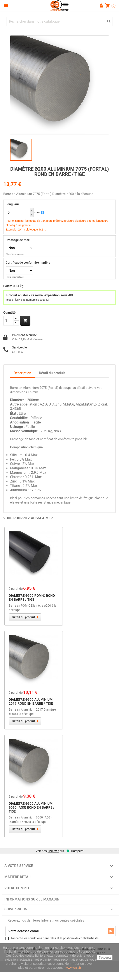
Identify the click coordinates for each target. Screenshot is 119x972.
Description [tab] (22, 373)
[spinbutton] (19, 212)
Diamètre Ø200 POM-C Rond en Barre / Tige (32, 598)
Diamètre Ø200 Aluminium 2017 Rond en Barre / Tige (31, 702)
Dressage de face (18, 240)
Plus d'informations (15, 254)
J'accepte (104, 957)
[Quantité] (8, 320)
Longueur (12, 204)
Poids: (7, 286)
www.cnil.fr (73, 967)
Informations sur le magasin (31, 899)
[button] (31, 210)
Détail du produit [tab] (52, 373)
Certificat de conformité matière (28, 262)
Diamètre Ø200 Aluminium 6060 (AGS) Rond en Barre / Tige (31, 807)
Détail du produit (23, 617)
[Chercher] (59, 21)
